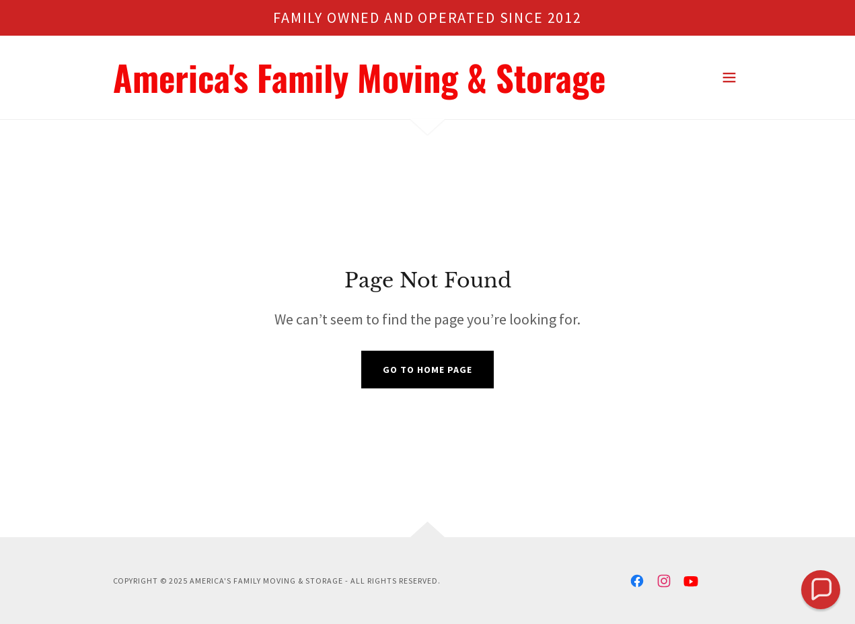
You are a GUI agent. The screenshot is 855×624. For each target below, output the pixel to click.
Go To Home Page (427, 369)
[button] (729, 77)
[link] (359, 89)
